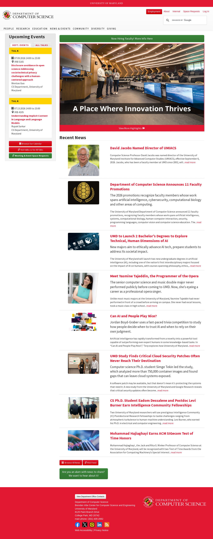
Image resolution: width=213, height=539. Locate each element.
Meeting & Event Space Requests (30, 155)
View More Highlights (132, 128)
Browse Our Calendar (30, 143)
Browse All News (71, 462)
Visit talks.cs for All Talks (30, 149)
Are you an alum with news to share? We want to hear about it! (83, 473)
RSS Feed (90, 462)
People (9, 28)
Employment (154, 11)
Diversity (98, 28)
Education (39, 28)
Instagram (92, 524)
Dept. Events (21, 45)
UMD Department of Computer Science (28, 15)
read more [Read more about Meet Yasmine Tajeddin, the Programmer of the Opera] (151, 305)
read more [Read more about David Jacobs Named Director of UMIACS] (190, 162)
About (167, 11)
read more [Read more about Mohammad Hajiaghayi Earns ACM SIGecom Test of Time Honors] (176, 452)
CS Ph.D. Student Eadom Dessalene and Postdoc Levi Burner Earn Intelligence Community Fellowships (153, 403)
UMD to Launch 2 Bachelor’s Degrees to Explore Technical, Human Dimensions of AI (148, 238)
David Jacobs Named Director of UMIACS (143, 148)
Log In (206, 11)
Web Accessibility (83, 530)
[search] (184, 20)
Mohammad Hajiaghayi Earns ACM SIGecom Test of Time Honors (151, 435)
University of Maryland (106, 3)
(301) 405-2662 (95, 519)
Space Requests (191, 11)
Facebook (77, 524)
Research (23, 28)
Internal (176, 11)
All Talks (42, 45)
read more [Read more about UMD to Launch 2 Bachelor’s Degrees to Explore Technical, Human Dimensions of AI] (195, 265)
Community (81, 28)
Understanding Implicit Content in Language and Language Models (29, 119)
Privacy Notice (101, 530)
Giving (111, 28)
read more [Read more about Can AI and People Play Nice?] (194, 345)
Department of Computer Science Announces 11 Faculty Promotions (156, 186)
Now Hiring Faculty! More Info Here (132, 38)
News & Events (60, 28)
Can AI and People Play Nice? (133, 316)
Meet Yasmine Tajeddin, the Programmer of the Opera (154, 276)
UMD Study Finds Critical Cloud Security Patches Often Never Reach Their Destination (155, 358)
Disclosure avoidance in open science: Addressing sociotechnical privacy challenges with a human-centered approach (27, 72)
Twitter (84, 524)
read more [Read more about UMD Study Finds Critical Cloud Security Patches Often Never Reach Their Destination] (162, 390)
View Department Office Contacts (90, 496)
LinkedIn (99, 524)
